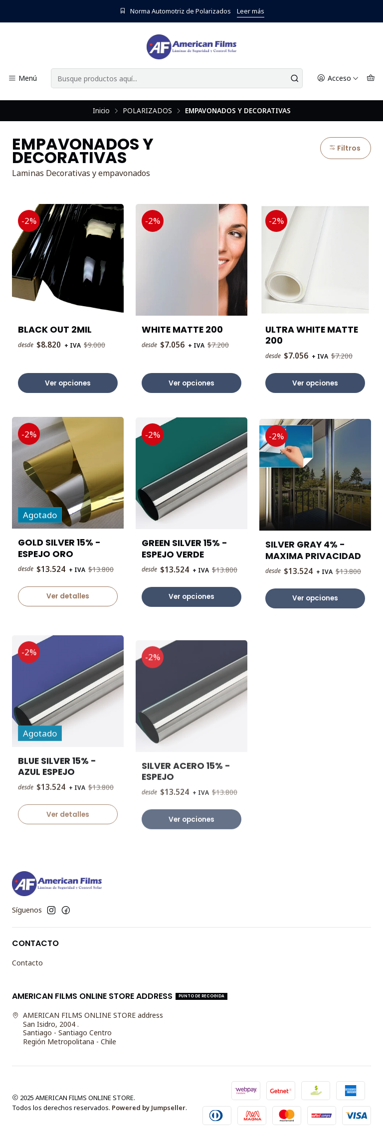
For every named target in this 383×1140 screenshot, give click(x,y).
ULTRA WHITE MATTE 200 (311, 335)
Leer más (250, 10)
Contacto (27, 962)
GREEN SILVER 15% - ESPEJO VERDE (184, 596)
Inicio (101, 110)
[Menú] (22, 78)
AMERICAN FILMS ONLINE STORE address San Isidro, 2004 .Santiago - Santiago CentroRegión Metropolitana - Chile (87, 1028)
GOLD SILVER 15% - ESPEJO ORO (59, 586)
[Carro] (371, 78)
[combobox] (177, 78)
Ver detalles (67, 635)
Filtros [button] (345, 148)
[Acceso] (338, 78)
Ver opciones (68, 383)
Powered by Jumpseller (149, 1107)
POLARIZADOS (147, 110)
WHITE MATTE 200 (182, 330)
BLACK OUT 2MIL (55, 330)
